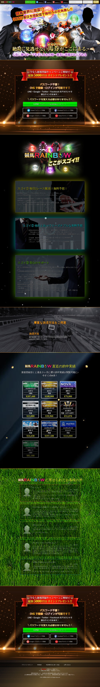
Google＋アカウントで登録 (36, 115)
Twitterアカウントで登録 (36, 110)
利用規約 (39, 664)
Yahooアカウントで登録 (63, 115)
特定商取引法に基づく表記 (52, 664)
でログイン (30, 2)
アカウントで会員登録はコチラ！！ (50, 104)
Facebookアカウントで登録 (63, 110)
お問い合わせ (67, 664)
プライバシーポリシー (27, 664)
